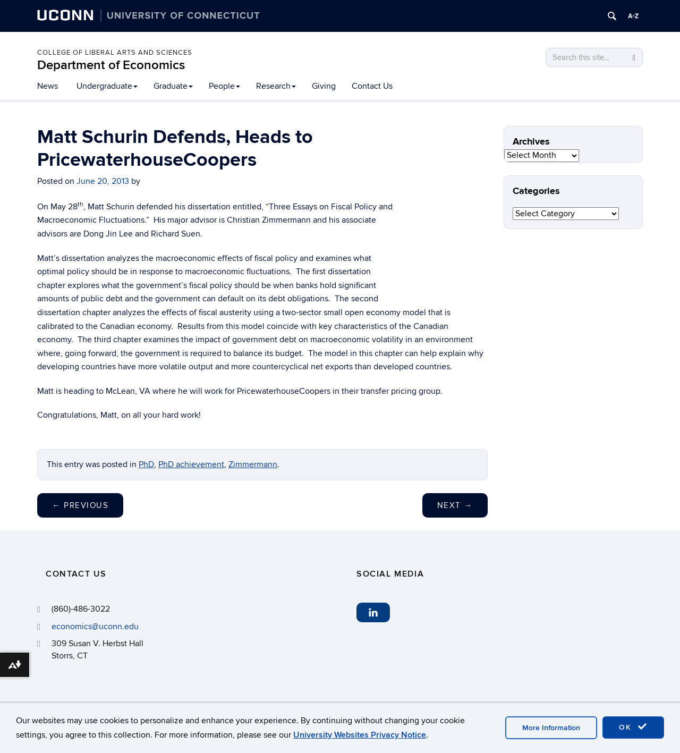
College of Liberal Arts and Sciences (114, 52)
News (47, 86)
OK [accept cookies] (633, 727)
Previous (80, 505)
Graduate (173, 86)
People (224, 86)
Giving (324, 86)
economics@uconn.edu (95, 626)
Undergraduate (107, 86)
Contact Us (372, 86)
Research (276, 86)
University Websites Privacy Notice (359, 735)
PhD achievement (191, 464)
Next (455, 505)
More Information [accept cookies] (551, 727)
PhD (146, 464)
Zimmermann (252, 464)
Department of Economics (111, 65)
